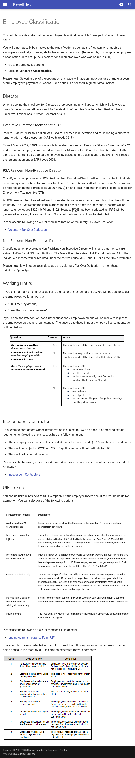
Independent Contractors (24, 474)
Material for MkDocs (24, 753)
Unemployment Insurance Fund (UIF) (32, 637)
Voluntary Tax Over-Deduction (27, 229)
